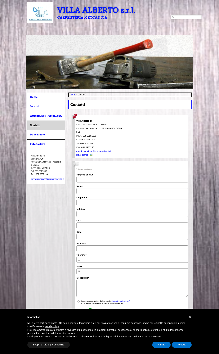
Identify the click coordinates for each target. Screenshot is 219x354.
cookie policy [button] (52, 326)
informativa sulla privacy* (120, 301)
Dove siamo (82, 155)
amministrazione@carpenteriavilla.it (93, 151)
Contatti (35, 125)
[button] (190, 317)
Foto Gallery (37, 144)
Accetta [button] (181, 344)
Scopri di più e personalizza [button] (48, 344)
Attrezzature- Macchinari (46, 115)
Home (72, 94)
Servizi (34, 106)
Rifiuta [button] (161, 344)
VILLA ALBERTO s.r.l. (96, 10)
